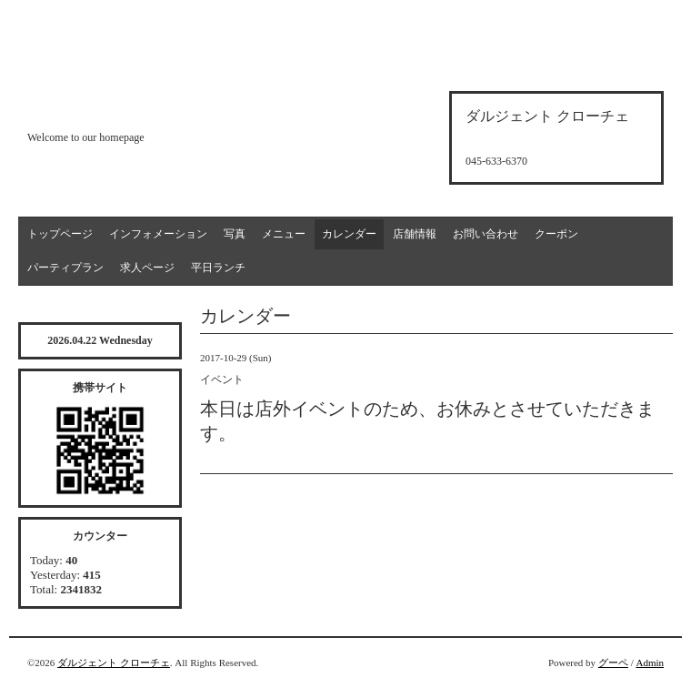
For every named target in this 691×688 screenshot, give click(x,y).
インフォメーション (158, 234)
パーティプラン (65, 267)
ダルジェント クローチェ (113, 662)
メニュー (283, 234)
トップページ (60, 234)
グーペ (613, 662)
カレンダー (349, 234)
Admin (650, 662)
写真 (234, 234)
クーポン (556, 234)
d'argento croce (117, 106)
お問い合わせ (485, 234)
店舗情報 (414, 234)
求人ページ (147, 267)
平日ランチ (218, 267)
